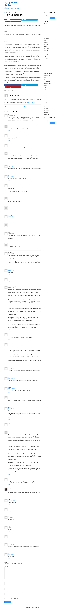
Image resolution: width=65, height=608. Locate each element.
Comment (6, 562)
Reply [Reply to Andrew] (9, 245)
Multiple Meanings (47, 76)
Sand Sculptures (46, 90)
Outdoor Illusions (47, 82)
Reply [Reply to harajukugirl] (9, 271)
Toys (45, 107)
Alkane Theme (28, 605)
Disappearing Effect (47, 53)
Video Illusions (46, 113)
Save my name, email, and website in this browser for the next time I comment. (18, 595)
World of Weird (46, 115)
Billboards (45, 41)
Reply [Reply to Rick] (9, 536)
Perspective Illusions (47, 84)
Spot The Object (46, 100)
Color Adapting (10, 87)
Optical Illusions (26, 5)
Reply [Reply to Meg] (9, 137)
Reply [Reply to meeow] (9, 279)
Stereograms (46, 102)
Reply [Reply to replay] (9, 546)
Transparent (46, 109)
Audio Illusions (46, 39)
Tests (44, 5)
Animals (45, 30)
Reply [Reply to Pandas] (9, 225)
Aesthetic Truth (10, 496)
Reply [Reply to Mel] (9, 118)
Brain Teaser (46, 45)
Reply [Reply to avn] (9, 145)
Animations (46, 32)
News (45, 80)
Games (45, 61)
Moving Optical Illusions (48, 74)
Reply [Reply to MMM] (9, 208)
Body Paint (46, 43)
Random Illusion (34, 5)
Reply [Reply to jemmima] (9, 509)
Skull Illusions (46, 98)
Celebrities (46, 47)
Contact (59, 5)
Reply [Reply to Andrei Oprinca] (9, 492)
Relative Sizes (46, 88)
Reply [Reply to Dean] (9, 127)
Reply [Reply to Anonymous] (9, 360)
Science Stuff (46, 94)
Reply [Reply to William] (9, 424)
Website (5, 588)
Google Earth (46, 63)
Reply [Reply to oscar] (9, 370)
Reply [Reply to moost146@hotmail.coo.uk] (9, 471)
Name (5, 578)
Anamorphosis (46, 28)
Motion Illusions (46, 72)
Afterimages (46, 26)
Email (5, 583)
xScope (15, 125)
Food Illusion (46, 57)
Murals (45, 78)
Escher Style (46, 55)
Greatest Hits (48, 5)
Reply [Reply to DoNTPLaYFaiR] (9, 262)
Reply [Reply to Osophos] (9, 158)
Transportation (46, 111)
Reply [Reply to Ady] (9, 481)
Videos (40, 5)
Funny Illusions (46, 59)
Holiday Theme (46, 67)
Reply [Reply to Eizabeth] (9, 519)
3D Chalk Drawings (47, 24)
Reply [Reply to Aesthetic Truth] (9, 501)
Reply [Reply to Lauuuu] (9, 168)
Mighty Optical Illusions (10, 4)
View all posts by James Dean (30, 99)
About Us (54, 5)
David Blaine (46, 51)
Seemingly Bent (46, 96)
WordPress (37, 605)
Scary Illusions (46, 92)
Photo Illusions (46, 86)
